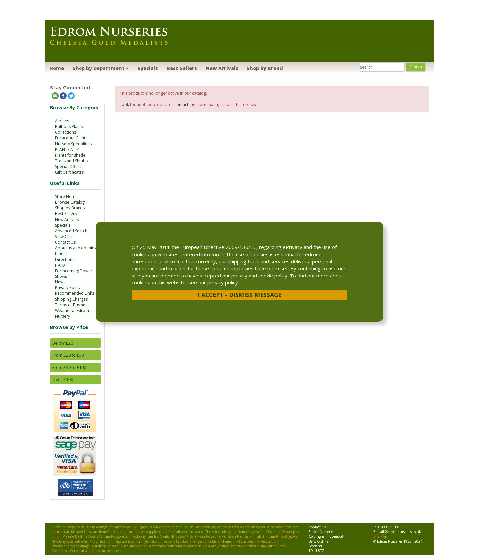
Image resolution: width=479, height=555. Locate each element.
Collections (65, 132)
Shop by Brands (70, 208)
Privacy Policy (67, 287)
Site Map (380, 536)
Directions (64, 259)
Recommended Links (74, 293)
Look (124, 104)
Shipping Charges (71, 299)
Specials (147, 68)
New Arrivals (222, 68)
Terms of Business (72, 305)
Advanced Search (71, 231)
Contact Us (65, 242)
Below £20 (62, 343)
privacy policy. (223, 282)
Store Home (66, 196)
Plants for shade (70, 155)
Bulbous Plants (69, 126)
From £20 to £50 (68, 355)
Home (56, 68)
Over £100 (62, 379)
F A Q (60, 265)
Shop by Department (101, 68)
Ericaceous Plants (71, 138)
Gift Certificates (69, 172)
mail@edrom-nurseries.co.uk (399, 531)
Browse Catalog (70, 202)
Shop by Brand (265, 68)
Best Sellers (182, 68)
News (60, 282)
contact (181, 104)
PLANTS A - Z (67, 149)
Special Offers (68, 166)
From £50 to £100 (69, 367)
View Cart (64, 236)
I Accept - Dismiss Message (239, 295)
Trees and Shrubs (71, 161)
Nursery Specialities (73, 144)
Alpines (62, 121)
